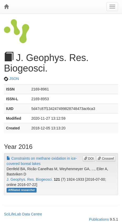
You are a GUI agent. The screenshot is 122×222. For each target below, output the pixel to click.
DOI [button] (89, 158)
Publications (99, 219)
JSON (11, 79)
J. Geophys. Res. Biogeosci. (30, 179)
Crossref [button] (106, 158)
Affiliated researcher (21, 190)
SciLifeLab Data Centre (23, 214)
